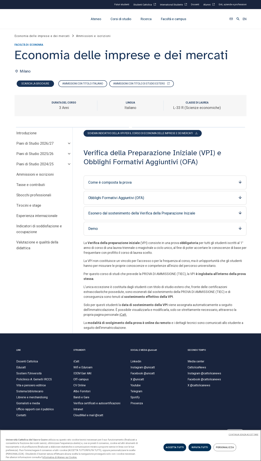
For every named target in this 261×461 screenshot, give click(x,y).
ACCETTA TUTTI (175, 447)
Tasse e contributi (30, 186)
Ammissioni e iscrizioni (35, 176)
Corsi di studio (121, 19)
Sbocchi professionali (33, 196)
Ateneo (96, 19)
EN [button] (244, 19)
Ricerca (146, 19)
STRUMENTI (79, 351)
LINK (18, 351)
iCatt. (123, 316)
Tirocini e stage (28, 207)
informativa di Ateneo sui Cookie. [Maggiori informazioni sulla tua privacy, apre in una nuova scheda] (59, 457)
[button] (231, 19)
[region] (130, 445)
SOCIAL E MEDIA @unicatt (143, 351)
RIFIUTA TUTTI (200, 447)
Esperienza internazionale (36, 217)
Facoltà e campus (173, 19)
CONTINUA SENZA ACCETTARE (243, 434)
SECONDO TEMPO (197, 351)
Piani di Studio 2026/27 (34, 145)
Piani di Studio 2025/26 (34, 155)
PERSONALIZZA (225, 447)
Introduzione (26, 134)
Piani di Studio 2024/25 (34, 165)
